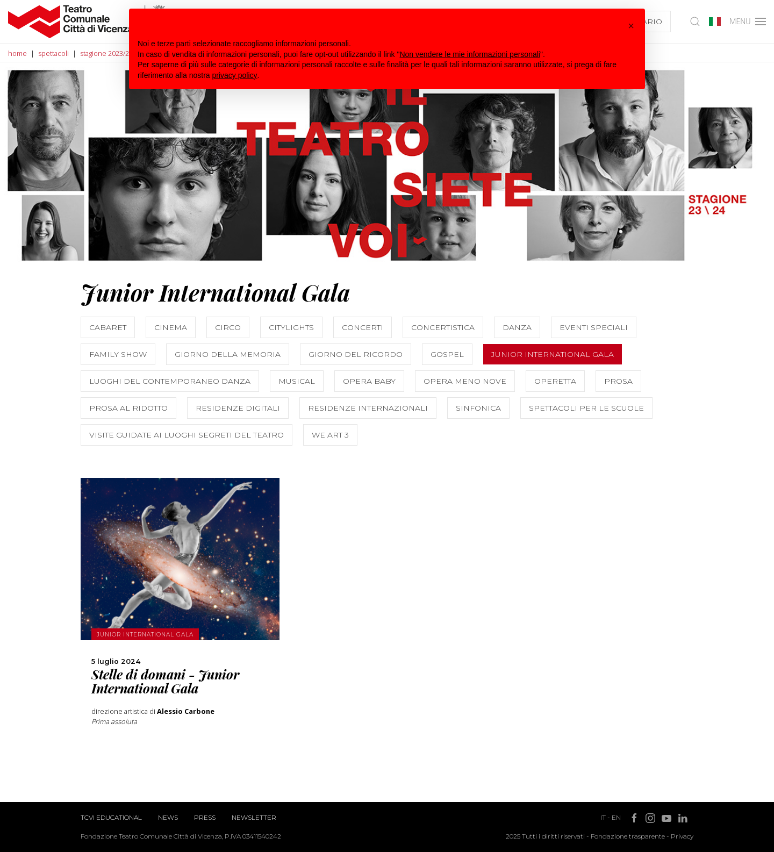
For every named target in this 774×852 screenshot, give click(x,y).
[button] (631, 25)
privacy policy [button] (234, 75)
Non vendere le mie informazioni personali (469, 54)
